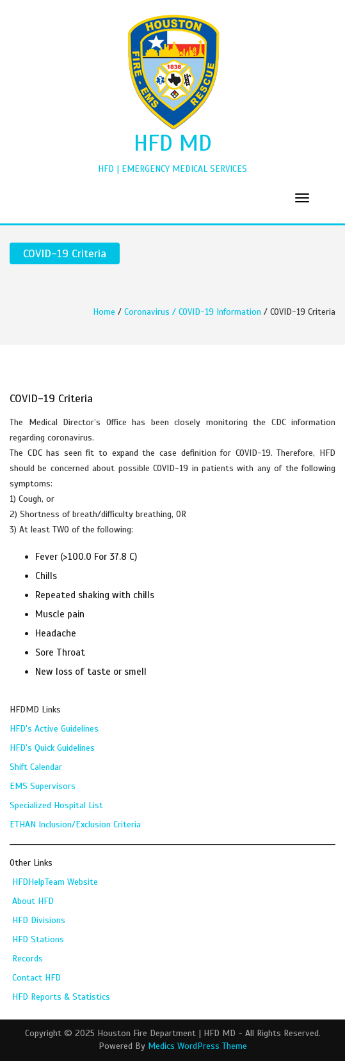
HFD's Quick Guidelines (52, 747)
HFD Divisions (38, 920)
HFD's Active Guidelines (54, 728)
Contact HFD (36, 977)
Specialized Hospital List (56, 805)
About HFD (33, 901)
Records (27, 958)
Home (104, 311)
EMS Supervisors (43, 786)
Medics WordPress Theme (197, 1046)
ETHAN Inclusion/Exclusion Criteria (75, 824)
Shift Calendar (36, 767)
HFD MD (173, 143)
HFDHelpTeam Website (55, 882)
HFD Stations (38, 939)
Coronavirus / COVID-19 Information (192, 311)
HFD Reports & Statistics (61, 996)
